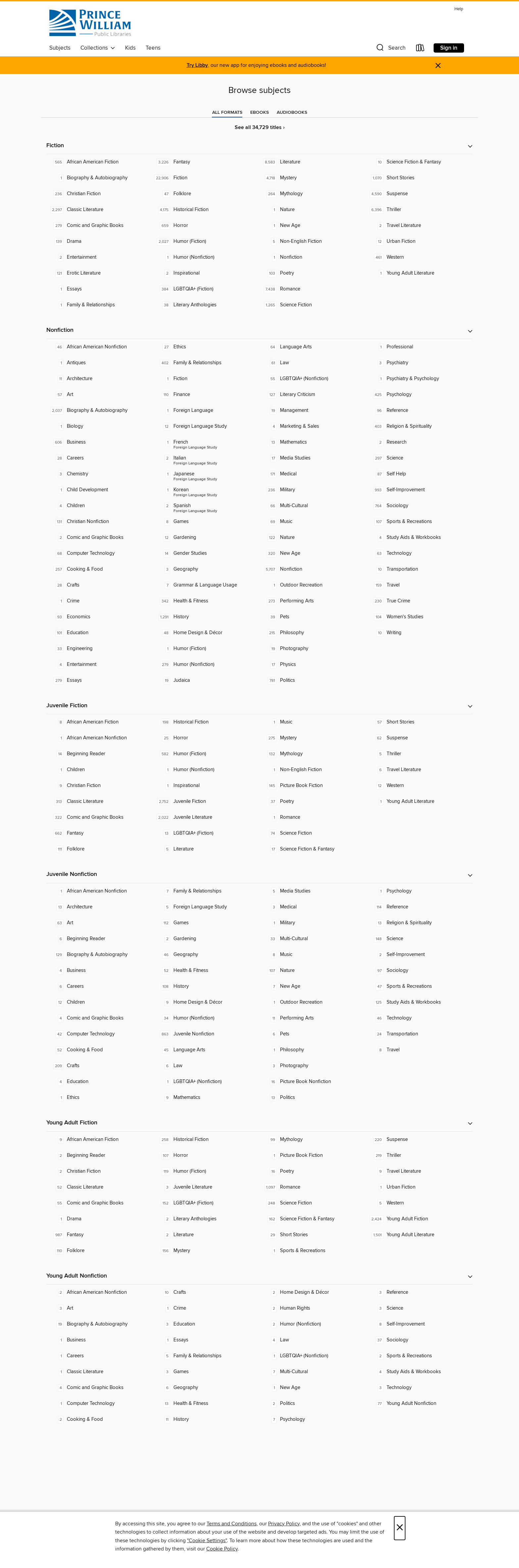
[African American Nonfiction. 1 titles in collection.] (99, 738)
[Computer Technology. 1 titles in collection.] (99, 1404)
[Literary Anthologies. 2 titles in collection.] (206, 1219)
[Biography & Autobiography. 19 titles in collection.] (99, 1324)
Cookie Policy (222, 1549)
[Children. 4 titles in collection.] (99, 506)
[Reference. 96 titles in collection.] (419, 410)
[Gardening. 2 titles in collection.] (206, 939)
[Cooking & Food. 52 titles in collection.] (99, 1050)
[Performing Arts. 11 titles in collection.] (313, 1018)
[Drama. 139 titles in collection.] (99, 241)
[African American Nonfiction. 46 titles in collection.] (99, 347)
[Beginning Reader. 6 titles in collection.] (99, 939)
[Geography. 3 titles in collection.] (206, 569)
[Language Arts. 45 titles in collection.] (206, 1050)
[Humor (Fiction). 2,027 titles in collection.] (206, 241)
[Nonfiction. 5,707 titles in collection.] (313, 569)
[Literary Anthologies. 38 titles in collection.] (206, 305)
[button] (390, 49)
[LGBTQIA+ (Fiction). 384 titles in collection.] (206, 289)
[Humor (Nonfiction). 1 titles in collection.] (206, 257)
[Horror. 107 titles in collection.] (206, 1155)
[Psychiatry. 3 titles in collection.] (419, 363)
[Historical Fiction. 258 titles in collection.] (206, 1140)
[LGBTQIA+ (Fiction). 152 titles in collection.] (206, 1203)
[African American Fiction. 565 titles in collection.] (99, 162)
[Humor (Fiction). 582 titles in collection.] (206, 754)
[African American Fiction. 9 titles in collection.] (99, 1140)
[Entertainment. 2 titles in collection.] (99, 257)
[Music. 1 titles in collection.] (313, 722)
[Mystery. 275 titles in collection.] (313, 738)
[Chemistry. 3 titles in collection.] (99, 474)
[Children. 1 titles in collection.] (99, 770)
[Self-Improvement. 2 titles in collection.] (419, 955)
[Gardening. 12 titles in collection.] (206, 537)
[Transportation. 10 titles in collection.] (419, 569)
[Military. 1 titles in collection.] (313, 923)
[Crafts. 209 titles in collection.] (99, 1066)
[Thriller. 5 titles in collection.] (419, 754)
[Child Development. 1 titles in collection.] (99, 490)
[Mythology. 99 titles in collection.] (313, 1140)
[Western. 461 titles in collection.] (419, 257)
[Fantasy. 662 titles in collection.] (99, 833)
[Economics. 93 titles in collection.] (99, 617)
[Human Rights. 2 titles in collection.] (313, 1308)
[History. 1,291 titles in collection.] (206, 617)
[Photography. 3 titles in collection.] (313, 1066)
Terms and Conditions (232, 1523)
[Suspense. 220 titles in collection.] (419, 1140)
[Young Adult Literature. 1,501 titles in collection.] (419, 1235)
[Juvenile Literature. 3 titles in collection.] (206, 1187)
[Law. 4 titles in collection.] (313, 1340)
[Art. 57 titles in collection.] (99, 395)
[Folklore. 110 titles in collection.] (99, 1251)
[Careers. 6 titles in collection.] (99, 986)
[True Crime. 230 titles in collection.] (419, 601)
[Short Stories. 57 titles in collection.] (419, 722)
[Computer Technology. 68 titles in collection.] (99, 553)
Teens (153, 48)
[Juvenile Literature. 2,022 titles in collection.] (206, 817)
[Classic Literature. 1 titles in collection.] (99, 1372)
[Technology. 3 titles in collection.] (419, 1388)
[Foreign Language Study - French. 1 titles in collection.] (206, 442)
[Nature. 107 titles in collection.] (313, 971)
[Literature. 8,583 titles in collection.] (313, 162)
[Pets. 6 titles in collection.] (313, 1034)
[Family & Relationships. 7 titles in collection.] (206, 891)
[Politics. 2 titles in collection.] (313, 1404)
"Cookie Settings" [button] (207, 1540)
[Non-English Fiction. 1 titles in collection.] (313, 770)
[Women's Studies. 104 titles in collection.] (419, 617)
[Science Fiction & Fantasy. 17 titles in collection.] (313, 849)
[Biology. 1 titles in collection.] (99, 426)
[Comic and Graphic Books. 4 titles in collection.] (99, 1018)
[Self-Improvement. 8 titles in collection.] (419, 1324)
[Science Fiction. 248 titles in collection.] (313, 1203)
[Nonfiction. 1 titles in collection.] (313, 257)
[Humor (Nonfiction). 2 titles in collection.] (313, 1324)
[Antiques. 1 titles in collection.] (99, 363)
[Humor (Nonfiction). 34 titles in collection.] (206, 1018)
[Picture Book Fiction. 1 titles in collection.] (313, 1155)
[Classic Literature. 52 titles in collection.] (99, 1187)
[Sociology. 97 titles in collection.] (419, 971)
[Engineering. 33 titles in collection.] (99, 649)
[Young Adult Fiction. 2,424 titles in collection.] (419, 1219)
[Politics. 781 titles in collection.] (313, 680)
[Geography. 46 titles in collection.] (206, 955)
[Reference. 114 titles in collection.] (419, 907)
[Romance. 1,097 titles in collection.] (313, 1187)
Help (458, 9)
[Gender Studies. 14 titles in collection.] (206, 553)
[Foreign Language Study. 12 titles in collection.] (206, 426)
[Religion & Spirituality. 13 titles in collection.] (419, 923)
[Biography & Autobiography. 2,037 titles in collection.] (99, 410)
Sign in (448, 48)
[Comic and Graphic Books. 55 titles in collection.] (99, 1203)
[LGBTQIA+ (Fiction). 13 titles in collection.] (206, 833)
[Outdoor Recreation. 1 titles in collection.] (313, 585)
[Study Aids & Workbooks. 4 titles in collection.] (419, 537)
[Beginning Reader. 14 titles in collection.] (99, 754)
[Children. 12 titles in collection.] (99, 1002)
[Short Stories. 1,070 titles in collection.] (419, 178)
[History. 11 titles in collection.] (206, 1419)
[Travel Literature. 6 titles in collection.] (419, 770)
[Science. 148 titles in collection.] (419, 939)
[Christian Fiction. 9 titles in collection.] (99, 786)
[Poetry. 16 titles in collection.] (313, 1171)
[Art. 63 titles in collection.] (99, 923)
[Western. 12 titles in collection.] (419, 786)
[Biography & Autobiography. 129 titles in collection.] (99, 955)
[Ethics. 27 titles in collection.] (206, 347)
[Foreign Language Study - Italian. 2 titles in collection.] (206, 458)
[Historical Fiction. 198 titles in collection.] (206, 722)
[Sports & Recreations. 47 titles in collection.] (419, 986)
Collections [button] (97, 48)
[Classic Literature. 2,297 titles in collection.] (99, 210)
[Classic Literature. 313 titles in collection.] (99, 801)
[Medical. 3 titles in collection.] (313, 907)
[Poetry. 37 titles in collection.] (313, 801)
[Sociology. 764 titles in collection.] (419, 506)
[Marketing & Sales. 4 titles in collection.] (313, 426)
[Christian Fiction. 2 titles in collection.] (99, 1171)
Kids (130, 48)
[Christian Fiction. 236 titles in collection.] (99, 194)
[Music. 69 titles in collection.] (313, 522)
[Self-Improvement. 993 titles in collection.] (419, 490)
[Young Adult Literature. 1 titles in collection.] (419, 273)
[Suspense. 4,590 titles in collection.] (419, 194)
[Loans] (420, 49)
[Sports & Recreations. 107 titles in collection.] (419, 522)
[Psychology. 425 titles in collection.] (419, 395)
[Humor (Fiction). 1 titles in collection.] (206, 649)
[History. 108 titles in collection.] (206, 986)
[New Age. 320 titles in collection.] (313, 553)
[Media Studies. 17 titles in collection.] (313, 458)
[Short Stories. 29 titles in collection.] (313, 1235)
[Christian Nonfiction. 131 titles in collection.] (99, 522)
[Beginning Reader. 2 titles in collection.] (99, 1155)
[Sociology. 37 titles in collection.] (419, 1340)
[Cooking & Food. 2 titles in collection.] (99, 1419)
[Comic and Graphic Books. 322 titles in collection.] (99, 817)
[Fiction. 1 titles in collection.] (206, 379)
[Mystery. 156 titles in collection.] (206, 1251)
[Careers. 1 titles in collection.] (99, 1356)
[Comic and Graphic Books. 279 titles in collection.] (99, 226)
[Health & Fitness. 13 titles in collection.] (206, 1404)
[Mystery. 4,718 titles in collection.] (313, 178)
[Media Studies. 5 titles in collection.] (313, 891)
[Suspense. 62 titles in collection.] (419, 738)
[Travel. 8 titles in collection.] (419, 1050)
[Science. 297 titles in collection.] (419, 458)
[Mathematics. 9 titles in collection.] (206, 1098)
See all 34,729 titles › (260, 127)
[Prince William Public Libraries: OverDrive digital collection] (90, 22)
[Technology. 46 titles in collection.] (419, 1018)
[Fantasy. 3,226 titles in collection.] (206, 162)
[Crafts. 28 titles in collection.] (99, 585)
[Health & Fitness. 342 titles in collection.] (206, 601)
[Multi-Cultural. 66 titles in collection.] (313, 506)
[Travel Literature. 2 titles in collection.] (419, 226)
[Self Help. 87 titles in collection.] (419, 474)
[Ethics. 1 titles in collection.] (99, 1098)
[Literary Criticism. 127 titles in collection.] (313, 395)
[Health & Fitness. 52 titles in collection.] (206, 971)
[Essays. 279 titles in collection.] (99, 680)
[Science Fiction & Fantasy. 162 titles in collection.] (313, 1219)
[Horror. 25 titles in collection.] (206, 738)
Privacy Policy (284, 1523)
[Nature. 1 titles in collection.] (313, 210)
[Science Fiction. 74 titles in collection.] (313, 833)
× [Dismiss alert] (438, 66)
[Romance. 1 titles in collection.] (313, 817)
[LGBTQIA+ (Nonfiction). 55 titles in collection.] (313, 379)
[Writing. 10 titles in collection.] (419, 633)
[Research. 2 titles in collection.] (419, 442)
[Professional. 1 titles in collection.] (419, 347)
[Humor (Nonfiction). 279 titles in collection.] (206, 665)
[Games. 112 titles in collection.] (206, 923)
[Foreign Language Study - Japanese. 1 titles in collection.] (206, 474)
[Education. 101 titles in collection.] (99, 633)
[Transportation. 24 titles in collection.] (419, 1034)
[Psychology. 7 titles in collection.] (313, 1419)
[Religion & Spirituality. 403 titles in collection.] (419, 426)
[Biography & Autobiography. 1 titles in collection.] (99, 178)
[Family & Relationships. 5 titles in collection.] (206, 1356)
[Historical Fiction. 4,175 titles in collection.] (206, 210)
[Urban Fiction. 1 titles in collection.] (419, 1187)
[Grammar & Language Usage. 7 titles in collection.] (206, 585)
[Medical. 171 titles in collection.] (313, 474)
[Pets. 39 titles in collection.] (313, 617)
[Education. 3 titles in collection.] (206, 1324)
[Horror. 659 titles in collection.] (206, 226)
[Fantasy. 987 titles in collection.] (99, 1235)
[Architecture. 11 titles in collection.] (99, 379)
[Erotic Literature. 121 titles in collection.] (99, 273)
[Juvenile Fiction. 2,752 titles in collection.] (206, 801)
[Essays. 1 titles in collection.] (99, 289)
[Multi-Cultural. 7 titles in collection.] (313, 1372)
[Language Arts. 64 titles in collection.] (313, 347)
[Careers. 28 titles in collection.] (99, 458)
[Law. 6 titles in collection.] (206, 1066)
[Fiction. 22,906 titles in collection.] (206, 178)
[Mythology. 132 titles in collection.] (313, 754)
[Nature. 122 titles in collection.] (313, 537)
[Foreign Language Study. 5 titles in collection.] (206, 907)
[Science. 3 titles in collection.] (419, 1308)
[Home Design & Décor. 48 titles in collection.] (206, 633)
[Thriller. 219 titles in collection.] (419, 1155)
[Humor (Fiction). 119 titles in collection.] (206, 1171)
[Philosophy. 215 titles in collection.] (313, 633)
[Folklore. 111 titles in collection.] (99, 849)
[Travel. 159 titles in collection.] (419, 585)
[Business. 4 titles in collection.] (99, 971)
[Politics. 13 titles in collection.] (313, 1098)
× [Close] (400, 1528)
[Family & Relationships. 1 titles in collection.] (99, 305)
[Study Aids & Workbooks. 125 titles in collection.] (419, 1002)
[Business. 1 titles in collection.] (99, 1340)
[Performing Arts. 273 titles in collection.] (313, 601)
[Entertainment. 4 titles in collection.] (99, 665)
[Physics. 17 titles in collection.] (313, 665)
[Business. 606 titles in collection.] (99, 442)
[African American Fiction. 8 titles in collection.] (99, 722)
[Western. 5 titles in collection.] (419, 1203)
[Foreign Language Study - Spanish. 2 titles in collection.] (206, 506)
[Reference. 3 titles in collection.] (419, 1292)
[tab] (227, 112)
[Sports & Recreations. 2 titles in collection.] (419, 1356)
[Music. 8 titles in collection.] (313, 955)
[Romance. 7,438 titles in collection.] (313, 289)
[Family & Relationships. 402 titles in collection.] (206, 363)
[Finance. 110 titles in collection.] (206, 395)
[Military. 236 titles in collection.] (313, 490)
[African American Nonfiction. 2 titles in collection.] (99, 1292)
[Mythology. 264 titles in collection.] (313, 194)
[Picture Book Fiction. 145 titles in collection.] (313, 786)
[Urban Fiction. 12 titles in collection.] (419, 241)
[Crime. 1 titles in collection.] (99, 601)
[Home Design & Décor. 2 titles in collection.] (313, 1292)
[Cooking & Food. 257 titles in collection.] (99, 569)
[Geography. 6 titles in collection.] (206, 1388)
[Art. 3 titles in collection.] (99, 1308)
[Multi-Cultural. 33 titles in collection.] (313, 939)
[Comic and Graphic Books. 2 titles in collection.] (99, 537)
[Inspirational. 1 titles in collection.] (206, 786)
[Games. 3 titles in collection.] (206, 1372)
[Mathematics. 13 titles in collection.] (313, 442)
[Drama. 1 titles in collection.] (99, 1219)
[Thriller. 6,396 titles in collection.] (419, 210)
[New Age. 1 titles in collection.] (313, 226)
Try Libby (197, 65)
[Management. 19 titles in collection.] (313, 410)
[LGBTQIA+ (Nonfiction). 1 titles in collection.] (206, 1082)
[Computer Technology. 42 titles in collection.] (99, 1034)
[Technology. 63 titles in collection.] (419, 553)
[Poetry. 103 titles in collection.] (313, 273)
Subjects (60, 48)
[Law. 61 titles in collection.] (313, 363)
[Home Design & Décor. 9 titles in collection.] (206, 1002)
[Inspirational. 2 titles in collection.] (206, 273)
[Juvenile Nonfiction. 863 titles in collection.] (206, 1034)
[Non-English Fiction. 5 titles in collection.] (313, 241)
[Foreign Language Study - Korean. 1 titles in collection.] (206, 490)
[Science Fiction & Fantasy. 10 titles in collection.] (419, 162)
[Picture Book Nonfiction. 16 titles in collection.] (313, 1082)
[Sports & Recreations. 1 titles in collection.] (313, 1251)
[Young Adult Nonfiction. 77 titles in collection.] (419, 1404)
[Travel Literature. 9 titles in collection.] (419, 1171)
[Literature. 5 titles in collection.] (206, 849)
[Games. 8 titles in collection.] (206, 522)
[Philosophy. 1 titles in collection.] (313, 1050)
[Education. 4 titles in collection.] (99, 1082)
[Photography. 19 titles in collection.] (313, 649)
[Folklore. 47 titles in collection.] (206, 194)
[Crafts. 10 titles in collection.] (206, 1292)
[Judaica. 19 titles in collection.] (206, 680)
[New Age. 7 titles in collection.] (313, 986)
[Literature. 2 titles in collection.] (206, 1235)
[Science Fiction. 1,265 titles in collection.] (313, 305)
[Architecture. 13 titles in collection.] (99, 907)
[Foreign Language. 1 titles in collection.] (206, 410)
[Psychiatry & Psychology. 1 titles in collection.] (419, 379)
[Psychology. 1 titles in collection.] (419, 891)
